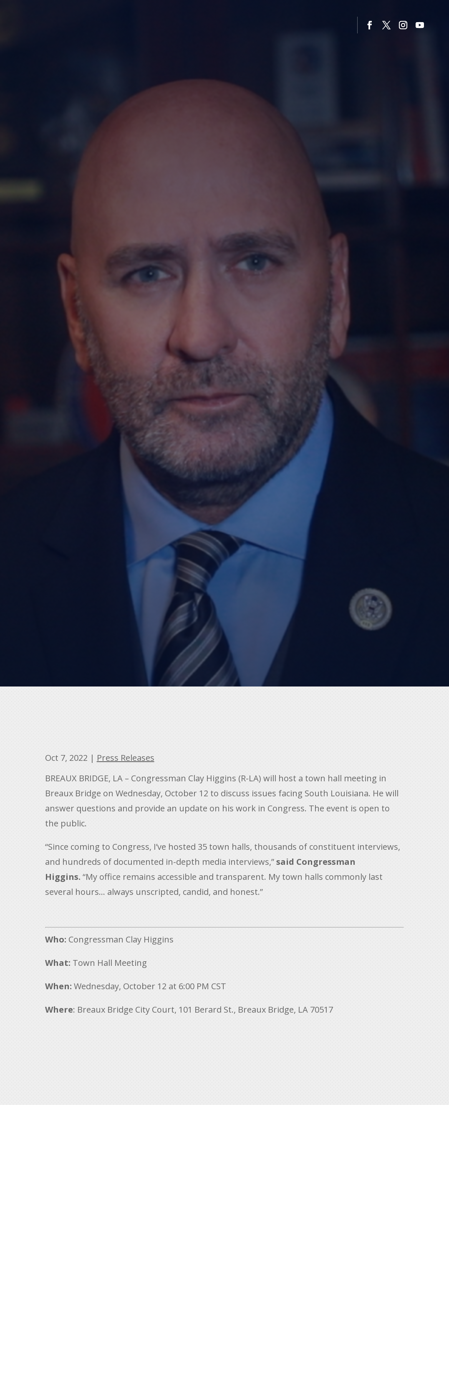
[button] (369, 25)
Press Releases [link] (125, 757)
